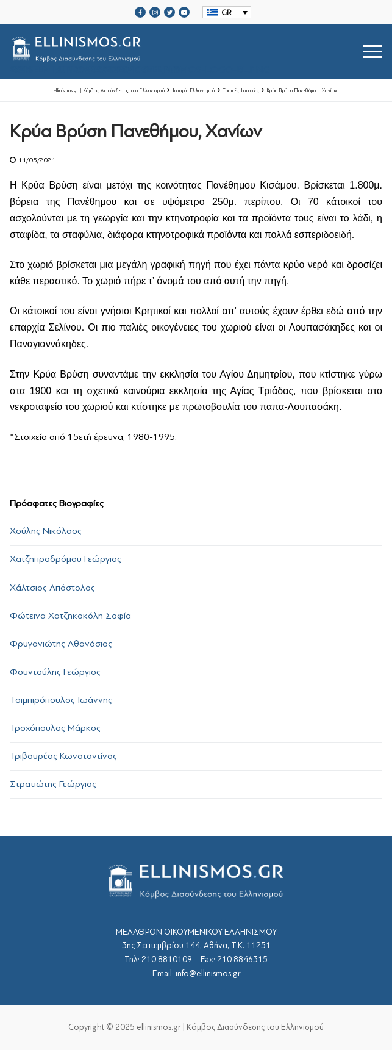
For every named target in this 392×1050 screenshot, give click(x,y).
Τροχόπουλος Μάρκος (55, 727)
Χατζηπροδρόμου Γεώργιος (65, 558)
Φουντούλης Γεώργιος (55, 671)
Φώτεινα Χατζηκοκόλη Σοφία (70, 615)
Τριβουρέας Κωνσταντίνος (63, 755)
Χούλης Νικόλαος (46, 530)
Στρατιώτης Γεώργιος (53, 784)
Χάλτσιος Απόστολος (52, 587)
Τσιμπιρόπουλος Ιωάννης (61, 699)
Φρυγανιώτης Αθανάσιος (61, 643)
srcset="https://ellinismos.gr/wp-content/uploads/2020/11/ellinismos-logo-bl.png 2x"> (139, 51)
